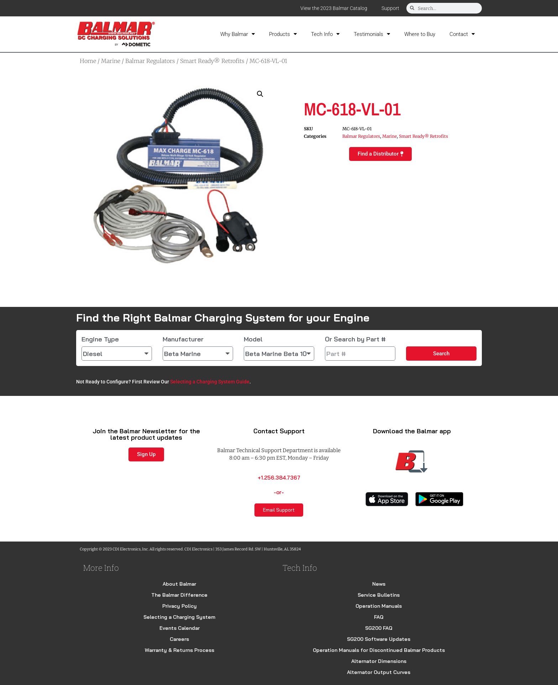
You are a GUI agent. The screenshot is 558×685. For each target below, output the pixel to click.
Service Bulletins (379, 595)
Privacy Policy (179, 606)
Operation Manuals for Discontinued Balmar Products (379, 650)
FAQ (378, 617)
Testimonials (372, 34)
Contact (462, 34)
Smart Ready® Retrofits (212, 60)
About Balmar (179, 584)
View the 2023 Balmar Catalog (333, 8)
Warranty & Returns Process (179, 650)
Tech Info (325, 34)
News (378, 584)
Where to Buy (419, 34)
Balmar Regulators (150, 60)
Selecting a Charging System (179, 617)
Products (283, 34)
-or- (279, 492)
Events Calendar (179, 628)
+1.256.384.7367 (279, 477)
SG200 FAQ (378, 628)
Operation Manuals (379, 606)
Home (88, 60)
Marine (110, 60)
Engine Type (100, 339)
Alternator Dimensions (378, 661)
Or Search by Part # (355, 339)
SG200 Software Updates (378, 639)
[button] (260, 94)
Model (253, 339)
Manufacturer (183, 339)
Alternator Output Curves (378, 672)
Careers (179, 639)
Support (390, 8)
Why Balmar (237, 34)
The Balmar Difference (179, 595)
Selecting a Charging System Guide (209, 382)
